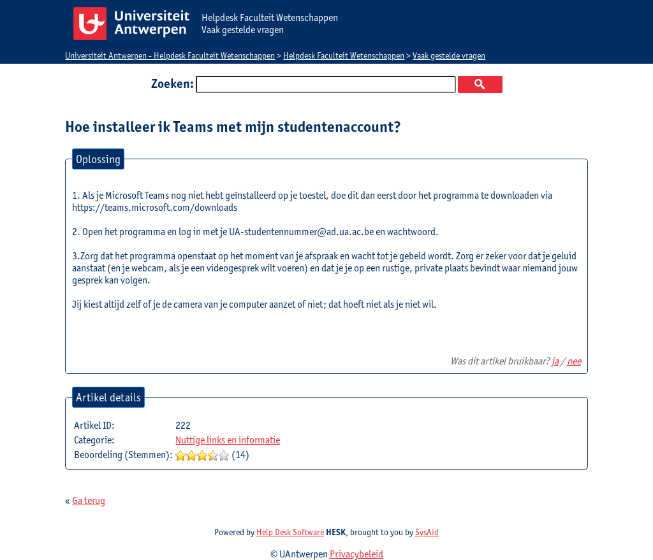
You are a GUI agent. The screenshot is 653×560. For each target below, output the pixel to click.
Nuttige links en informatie (227, 440)
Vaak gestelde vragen (449, 55)
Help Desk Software (290, 532)
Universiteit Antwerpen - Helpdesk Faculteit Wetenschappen (170, 55)
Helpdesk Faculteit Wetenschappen (343, 55)
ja (555, 361)
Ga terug (88, 500)
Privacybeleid (356, 554)
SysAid (427, 532)
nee (574, 361)
